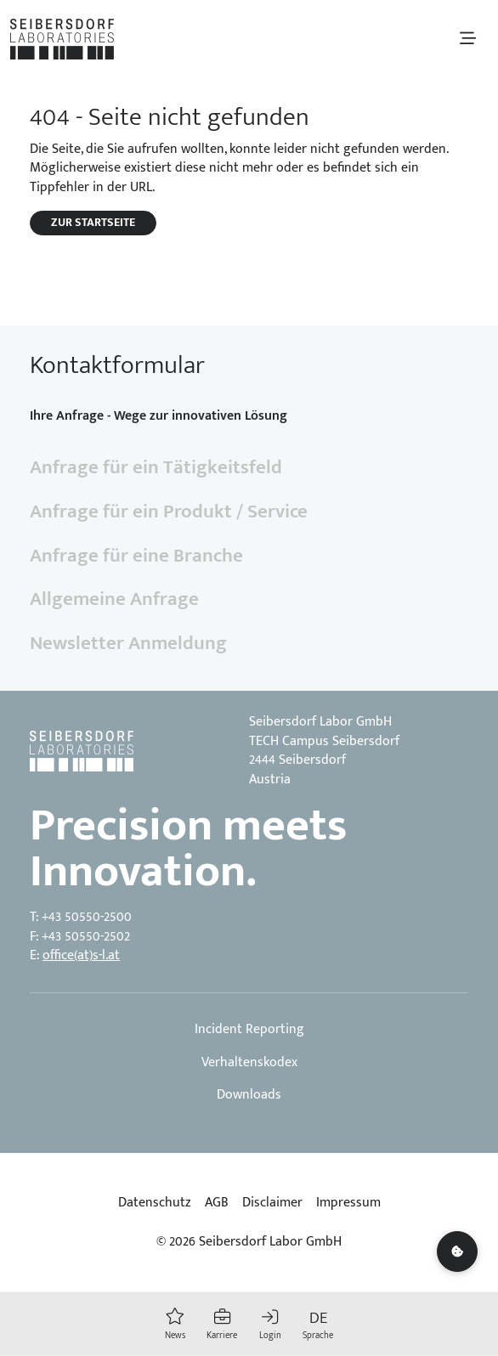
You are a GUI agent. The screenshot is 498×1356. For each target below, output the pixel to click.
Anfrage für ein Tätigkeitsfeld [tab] (156, 467)
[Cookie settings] (457, 1251)
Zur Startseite (93, 222)
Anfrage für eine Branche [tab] (136, 556)
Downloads (249, 1095)
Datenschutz (154, 1203)
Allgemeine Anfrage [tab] (114, 599)
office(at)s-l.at (81, 955)
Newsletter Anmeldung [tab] (128, 643)
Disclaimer (272, 1203)
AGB (217, 1203)
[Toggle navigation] (467, 38)
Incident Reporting (249, 1029)
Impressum (348, 1203)
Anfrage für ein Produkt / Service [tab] (169, 511)
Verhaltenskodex (249, 1063)
